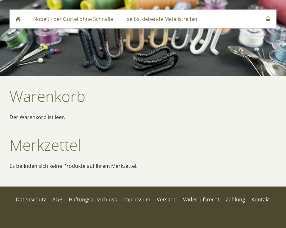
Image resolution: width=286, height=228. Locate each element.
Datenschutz (31, 199)
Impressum (136, 199)
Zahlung (235, 199)
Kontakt (260, 199)
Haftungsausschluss (93, 199)
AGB (57, 199)
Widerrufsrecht (201, 199)
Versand (167, 199)
